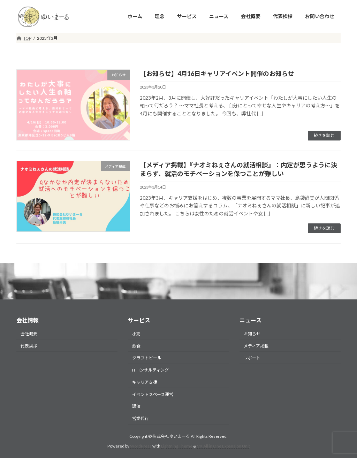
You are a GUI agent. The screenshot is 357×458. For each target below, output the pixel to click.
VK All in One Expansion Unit (223, 446)
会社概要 (29, 333)
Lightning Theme (176, 446)
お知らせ (252, 333)
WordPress (141, 446)
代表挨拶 (29, 345)
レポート (252, 357)
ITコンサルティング (150, 370)
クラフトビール (146, 357)
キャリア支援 (144, 382)
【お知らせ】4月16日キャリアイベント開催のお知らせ (217, 73)
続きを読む (324, 135)
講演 (136, 406)
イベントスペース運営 (152, 394)
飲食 (136, 345)
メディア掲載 (256, 345)
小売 (136, 333)
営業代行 (140, 418)
